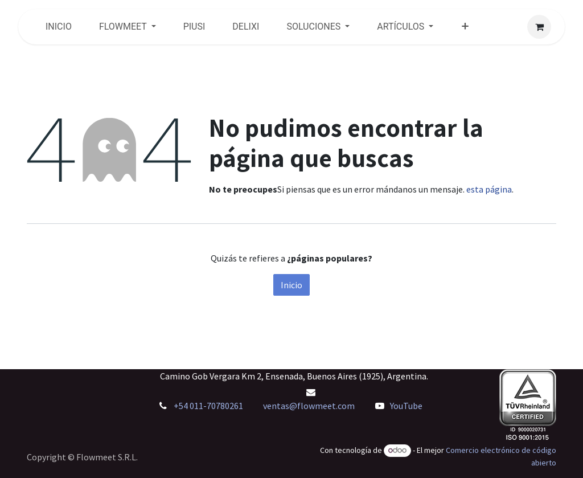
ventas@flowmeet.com (309, 405)
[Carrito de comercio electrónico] (539, 27)
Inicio (291, 285)
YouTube (406, 405)
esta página (489, 189)
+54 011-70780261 (209, 405)
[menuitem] (58, 26)
